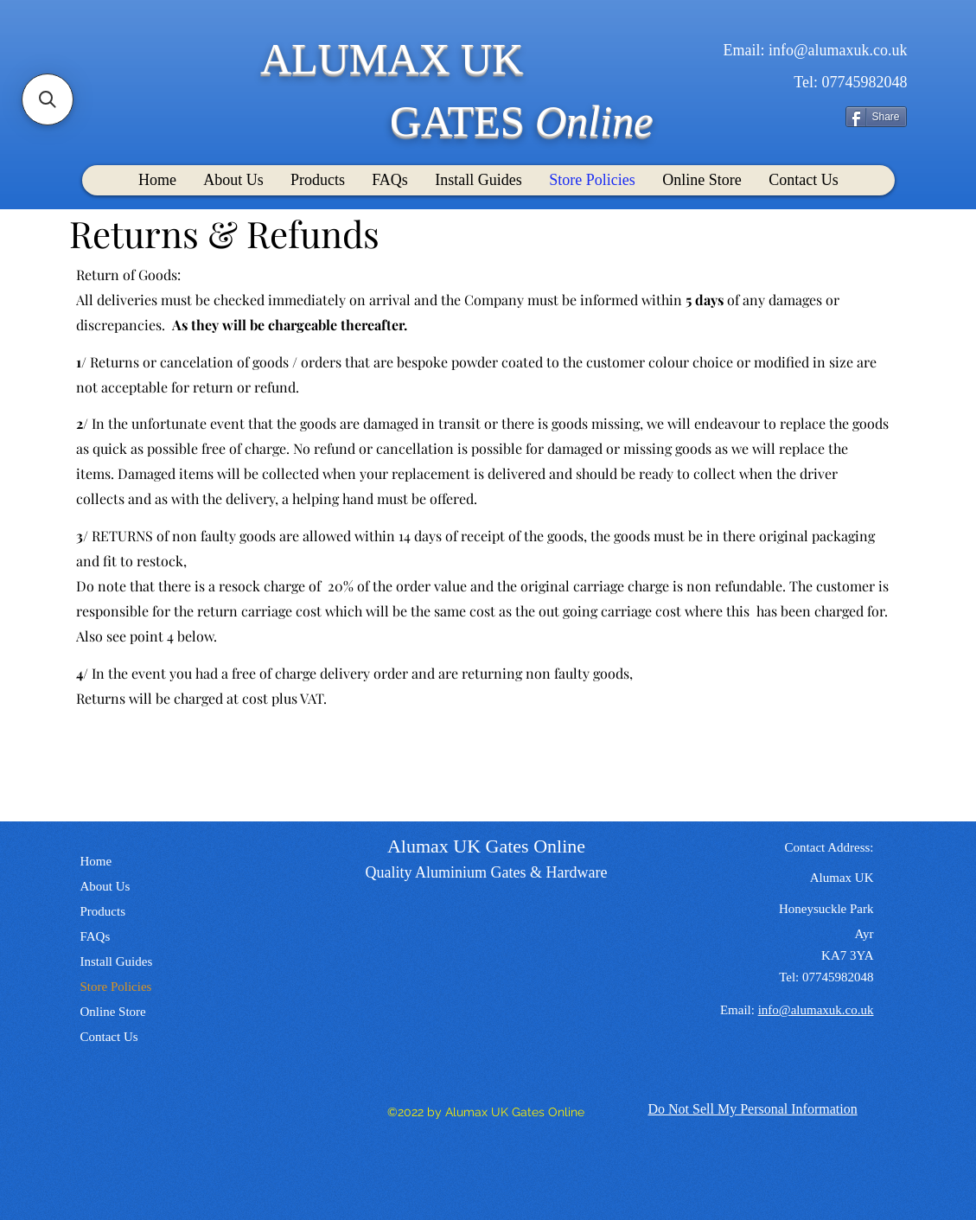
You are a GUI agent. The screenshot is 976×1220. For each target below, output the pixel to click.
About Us (105, 886)
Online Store (113, 1012)
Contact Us (109, 1037)
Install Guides (116, 961)
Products (103, 911)
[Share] (876, 116)
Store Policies (116, 986)
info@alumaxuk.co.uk (838, 50)
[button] (47, 99)
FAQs (95, 936)
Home (96, 861)
